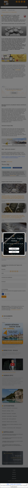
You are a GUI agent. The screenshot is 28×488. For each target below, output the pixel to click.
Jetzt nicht (14, 251)
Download (14, 248)
